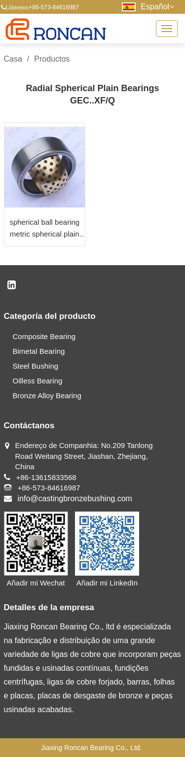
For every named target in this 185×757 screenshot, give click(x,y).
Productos (52, 59)
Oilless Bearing (38, 381)
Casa (13, 59)
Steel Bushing (36, 366)
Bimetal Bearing (39, 351)
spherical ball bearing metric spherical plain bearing (44, 229)
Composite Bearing (44, 336)
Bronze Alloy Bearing (47, 395)
